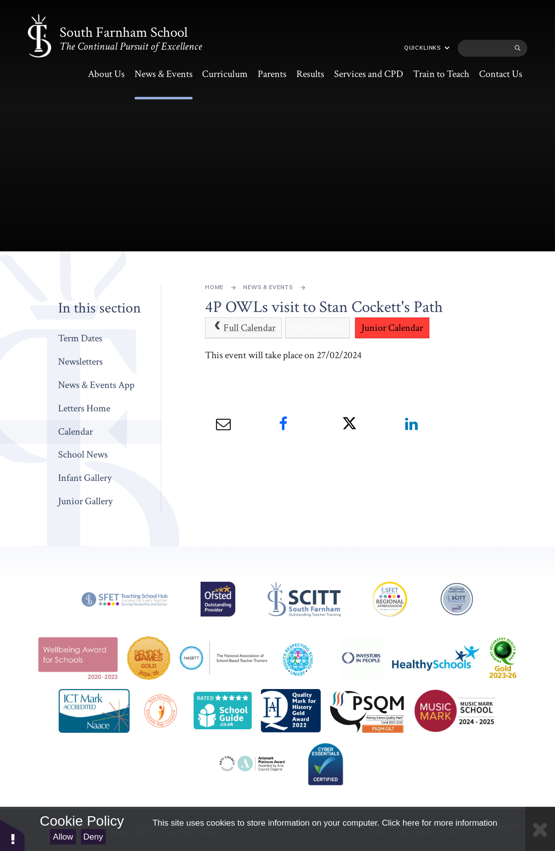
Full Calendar (243, 327)
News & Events (268, 287)
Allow (63, 837)
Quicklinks (427, 47)
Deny (93, 837)
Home (214, 287)
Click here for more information (439, 823)
